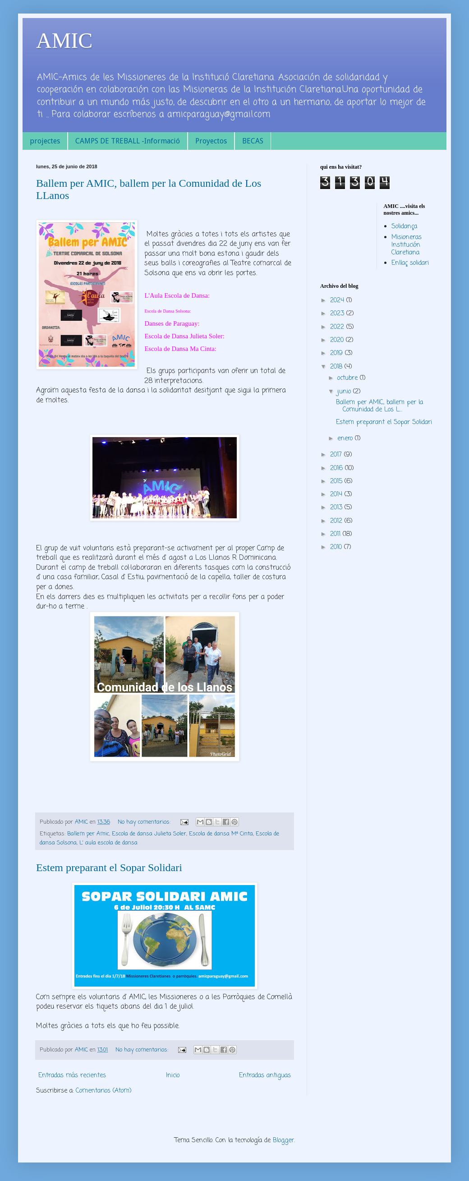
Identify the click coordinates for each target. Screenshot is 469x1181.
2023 (338, 313)
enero (346, 438)
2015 (337, 481)
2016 (337, 468)
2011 (336, 534)
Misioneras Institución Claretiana (406, 245)
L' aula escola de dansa (108, 843)
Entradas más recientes (72, 1075)
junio (345, 392)
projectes (45, 141)
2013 (337, 507)
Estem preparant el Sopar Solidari (109, 867)
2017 (337, 455)
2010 (337, 547)
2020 (338, 340)
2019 (337, 353)
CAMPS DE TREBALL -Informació (127, 141)
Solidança (404, 226)
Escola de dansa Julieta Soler (149, 834)
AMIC (64, 40)
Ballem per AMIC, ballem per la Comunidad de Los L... (379, 406)
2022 (338, 327)
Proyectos (211, 141)
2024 (338, 300)
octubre (348, 378)
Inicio (172, 1075)
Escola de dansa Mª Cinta (221, 834)
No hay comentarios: (145, 822)
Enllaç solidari (410, 263)
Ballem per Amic (88, 834)
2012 (337, 521)
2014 (337, 494)
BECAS (252, 141)
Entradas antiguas (265, 1075)
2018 (337, 367)
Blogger (283, 1140)
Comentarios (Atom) (104, 1091)
